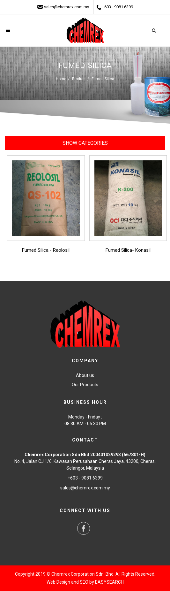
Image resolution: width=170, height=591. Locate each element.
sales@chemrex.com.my (66, 6)
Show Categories (85, 143)
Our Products (85, 384)
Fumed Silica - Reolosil (46, 250)
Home (61, 79)
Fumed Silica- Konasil (128, 250)
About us (85, 375)
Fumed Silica (103, 79)
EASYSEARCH (109, 582)
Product (79, 79)
